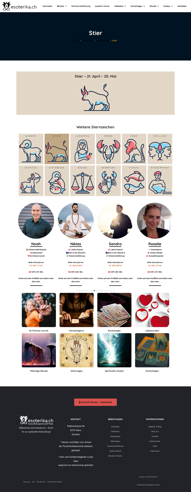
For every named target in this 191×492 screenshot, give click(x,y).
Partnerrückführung (81, 6)
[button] (77, 290)
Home (76, 41)
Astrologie (87, 41)
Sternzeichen (102, 41)
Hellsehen (120, 6)
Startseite (47, 6)
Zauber (168, 6)
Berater (62, 6)
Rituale (154, 6)
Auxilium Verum (102, 6)
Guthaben (182, 6)
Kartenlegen (138, 6)
